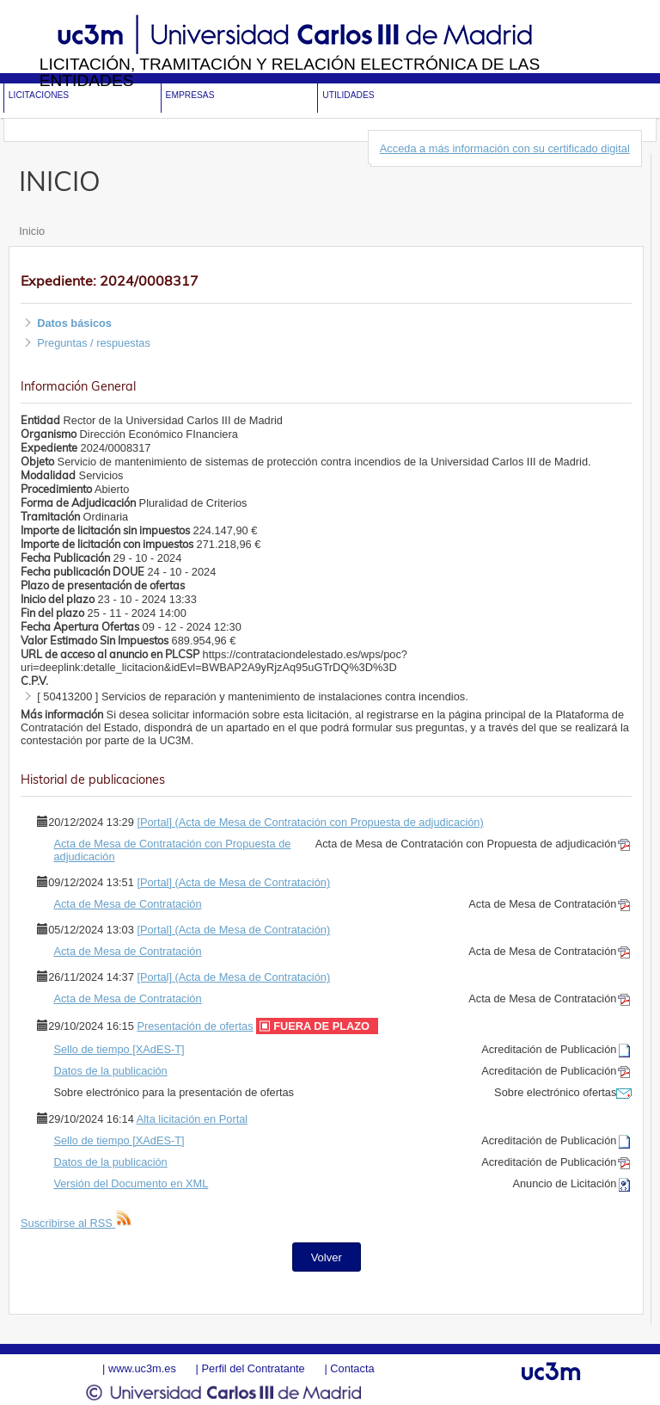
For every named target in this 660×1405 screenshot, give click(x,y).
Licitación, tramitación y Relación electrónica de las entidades (290, 72)
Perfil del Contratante (252, 1368)
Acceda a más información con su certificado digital (505, 148)
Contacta (352, 1368)
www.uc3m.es (142, 1368)
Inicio (32, 231)
